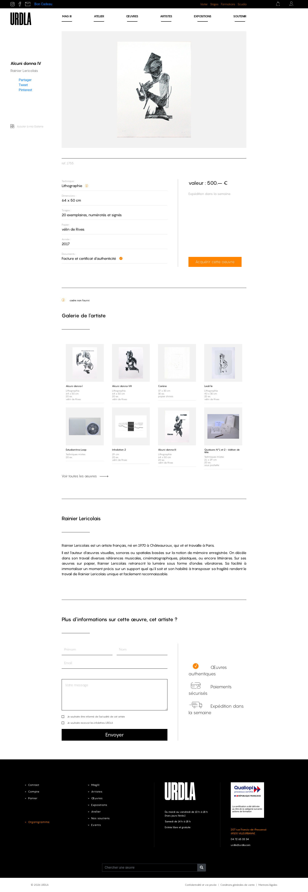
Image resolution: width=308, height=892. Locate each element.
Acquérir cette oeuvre (214, 261)
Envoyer (114, 735)
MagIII (95, 784)
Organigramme (39, 822)
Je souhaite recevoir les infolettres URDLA (90, 722)
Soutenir (239, 16)
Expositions (202, 16)
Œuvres (132, 16)
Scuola (242, 4)
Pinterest (25, 90)
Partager (25, 80)
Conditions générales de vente (237, 884)
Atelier (99, 16)
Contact (33, 784)
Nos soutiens (100, 818)
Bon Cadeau (43, 4)
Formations (228, 4)
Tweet (23, 85)
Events (96, 825)
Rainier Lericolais (81, 518)
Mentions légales (267, 884)
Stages (214, 4)
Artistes (166, 16)
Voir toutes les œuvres (85, 476)
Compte (34, 791)
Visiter (204, 4)
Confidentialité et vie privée (201, 884)
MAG (67, 16)
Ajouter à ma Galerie (27, 126)
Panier (32, 798)
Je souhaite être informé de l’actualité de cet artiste (96, 716)
